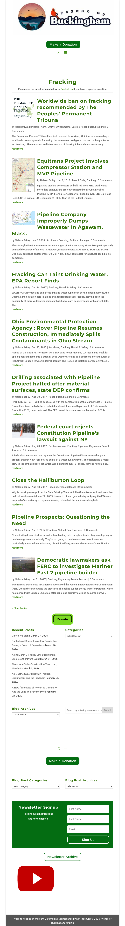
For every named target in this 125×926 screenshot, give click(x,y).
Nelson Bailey (47, 180)
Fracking (100, 126)
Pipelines (83, 446)
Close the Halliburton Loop (48, 480)
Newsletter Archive (62, 857)
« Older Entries (20, 608)
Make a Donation (63, 44)
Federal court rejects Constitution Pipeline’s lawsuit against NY (68, 433)
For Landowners (57, 446)
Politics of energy (79, 240)
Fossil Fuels (87, 126)
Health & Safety (67, 287)
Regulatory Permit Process (73, 579)
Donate (62, 619)
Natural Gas (64, 530)
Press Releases (67, 487)
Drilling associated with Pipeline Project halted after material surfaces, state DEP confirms (56, 383)
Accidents (52, 240)
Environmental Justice (68, 126)
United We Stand (21, 635)
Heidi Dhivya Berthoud (27, 126)
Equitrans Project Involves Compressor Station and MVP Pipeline (73, 167)
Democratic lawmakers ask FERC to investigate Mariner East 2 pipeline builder (75, 566)
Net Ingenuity (83, 918)
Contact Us (67, 89)
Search (107, 710)
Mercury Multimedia (46, 918)
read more (17, 148)
